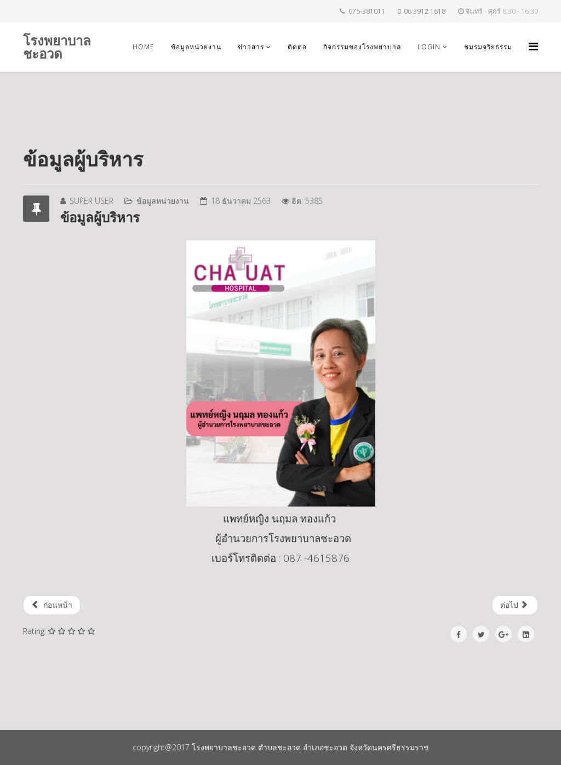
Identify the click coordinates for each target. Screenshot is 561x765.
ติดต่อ (297, 46)
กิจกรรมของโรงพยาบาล (362, 46)
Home (143, 46)
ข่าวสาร (251, 46)
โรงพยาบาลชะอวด (57, 46)
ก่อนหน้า (51, 605)
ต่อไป (514, 605)
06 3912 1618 (424, 11)
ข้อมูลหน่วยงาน (196, 46)
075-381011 (366, 11)
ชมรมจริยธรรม (488, 46)
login (428, 46)
